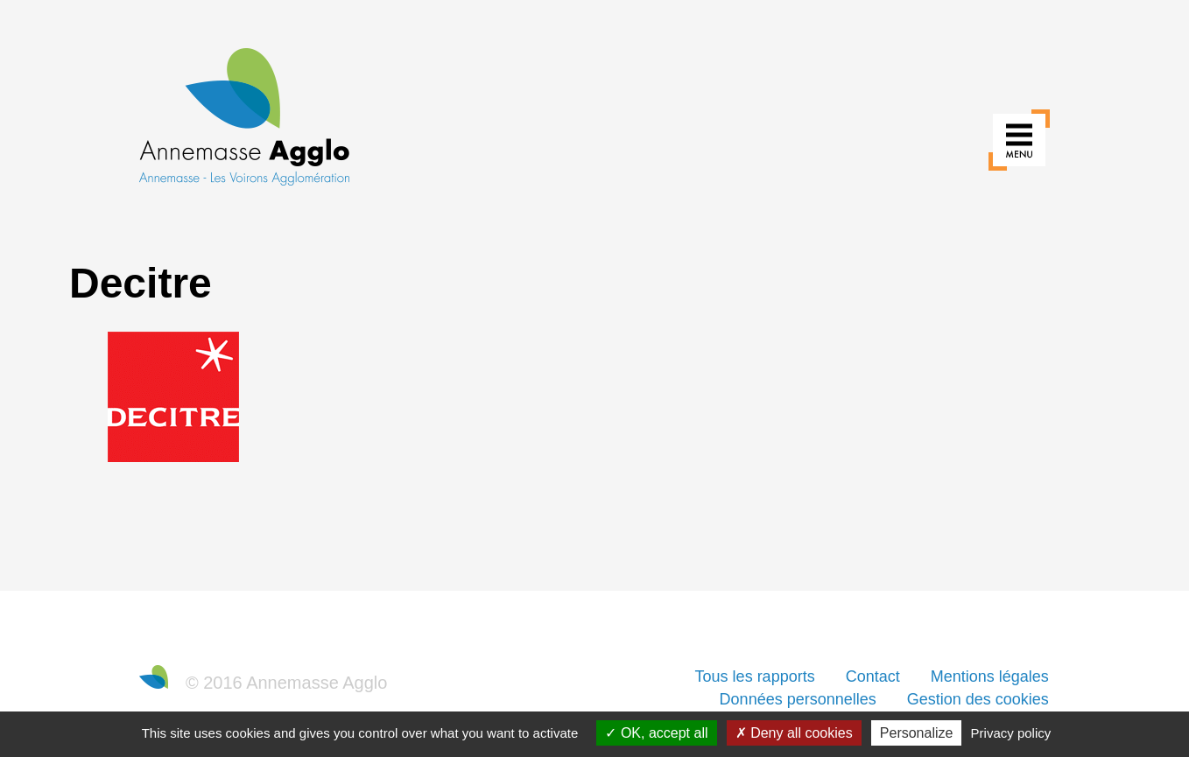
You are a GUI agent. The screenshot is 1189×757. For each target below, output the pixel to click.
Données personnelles (798, 699)
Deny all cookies (794, 732)
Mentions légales (990, 676)
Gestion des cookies (978, 699)
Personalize (916, 732)
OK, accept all (656, 732)
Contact (873, 676)
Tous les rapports (755, 676)
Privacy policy (1011, 732)
